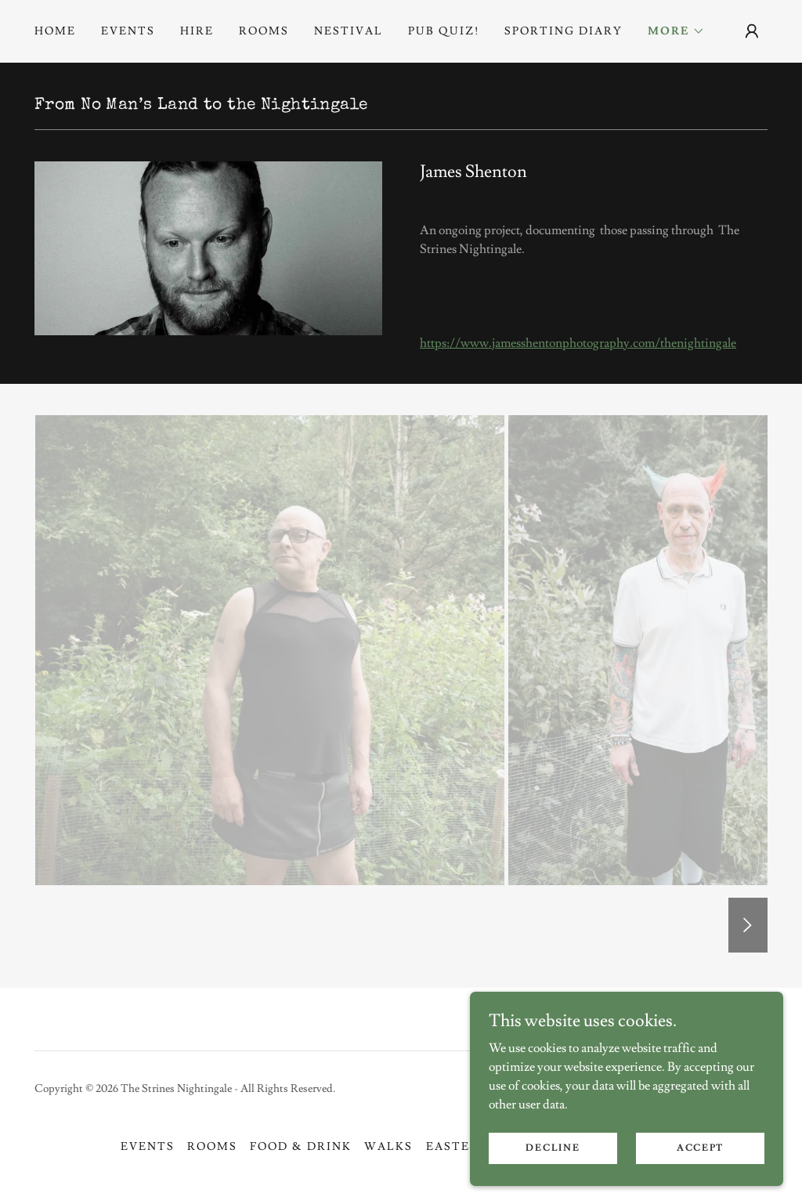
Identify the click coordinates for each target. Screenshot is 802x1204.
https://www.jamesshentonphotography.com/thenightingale (578, 343)
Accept (700, 1148)
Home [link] (55, 31)
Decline (553, 1148)
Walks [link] (388, 1147)
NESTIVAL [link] (348, 31)
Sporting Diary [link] (563, 31)
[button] (676, 31)
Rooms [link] (264, 31)
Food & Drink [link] (301, 1147)
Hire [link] (197, 31)
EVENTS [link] (128, 31)
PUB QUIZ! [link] (443, 31)
